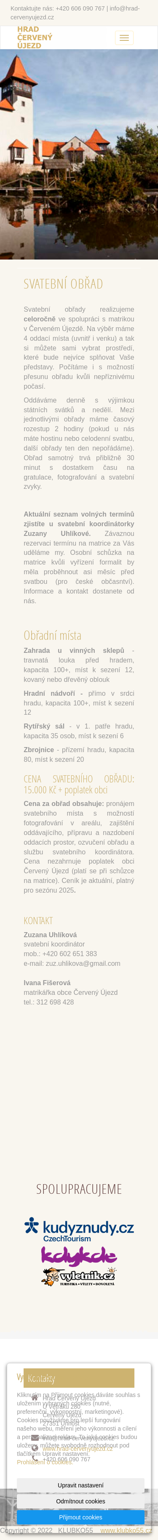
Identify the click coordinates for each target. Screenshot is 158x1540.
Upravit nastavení (81, 1485)
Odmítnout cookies (80, 1501)
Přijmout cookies (80, 1517)
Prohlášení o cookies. (45, 1462)
